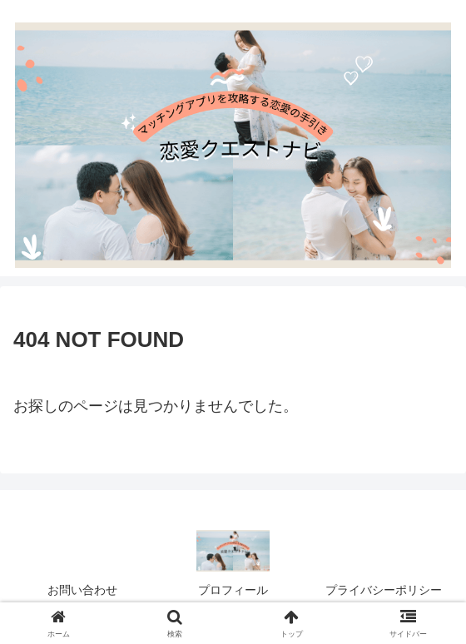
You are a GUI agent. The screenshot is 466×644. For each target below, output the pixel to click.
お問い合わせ (82, 590)
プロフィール (233, 590)
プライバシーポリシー (383, 590)
